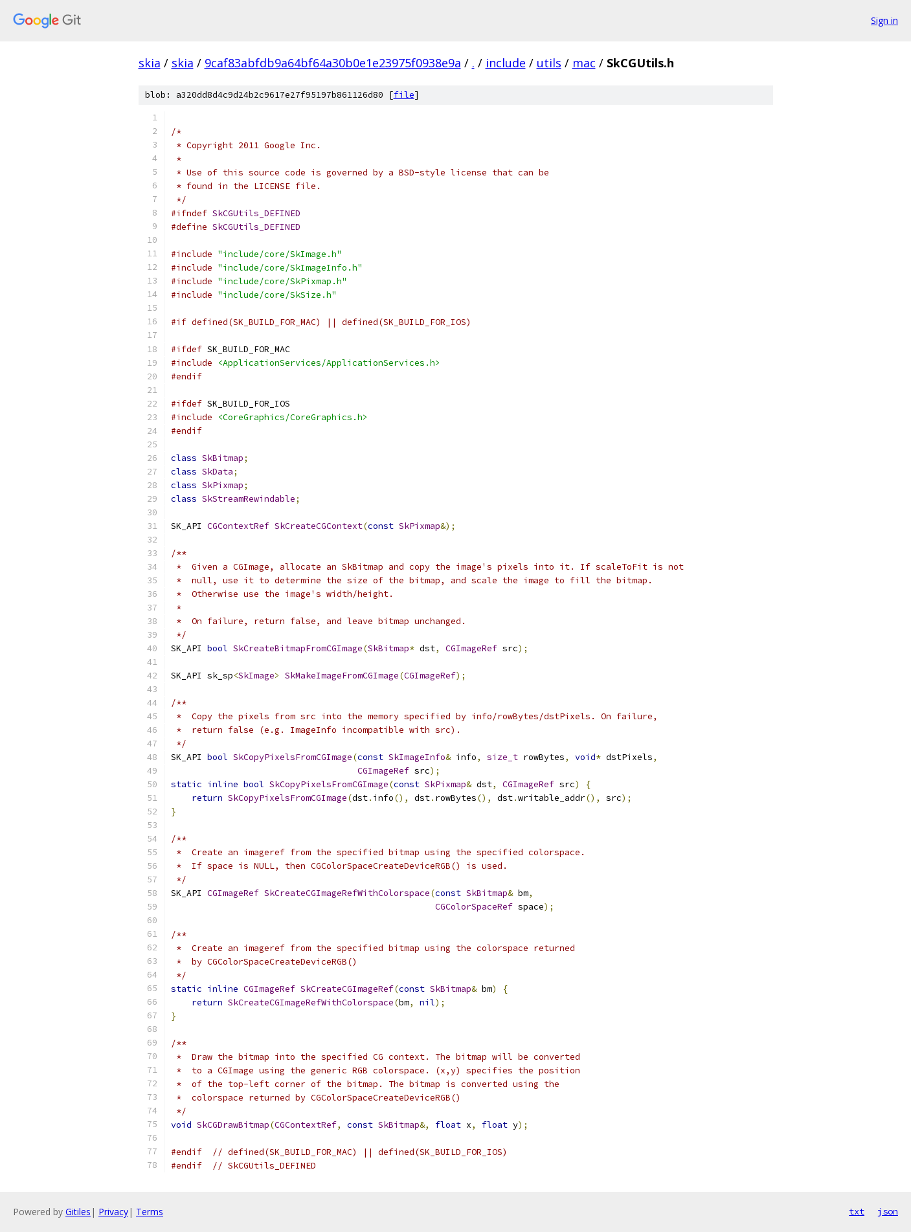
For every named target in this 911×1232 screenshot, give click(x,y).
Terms (149, 1211)
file (404, 94)
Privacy (113, 1211)
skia (150, 63)
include (506, 63)
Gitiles (78, 1211)
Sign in (884, 20)
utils (549, 63)
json (887, 1211)
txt (856, 1211)
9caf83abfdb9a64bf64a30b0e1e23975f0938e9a (333, 63)
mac (584, 63)
